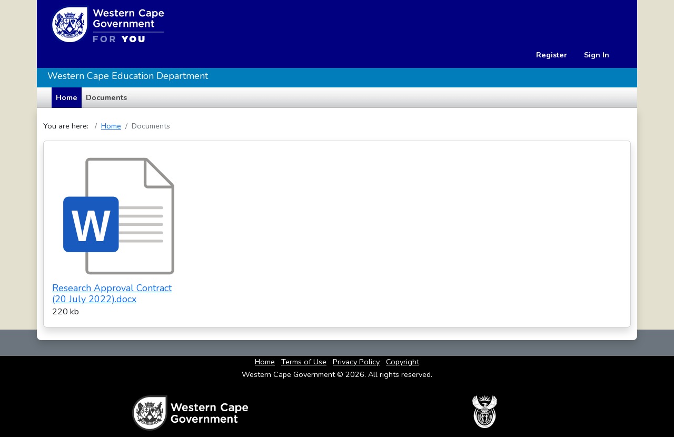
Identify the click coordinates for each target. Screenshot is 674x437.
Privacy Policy (356, 361)
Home (111, 126)
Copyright (402, 361)
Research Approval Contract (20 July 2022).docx (112, 294)
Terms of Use (303, 361)
